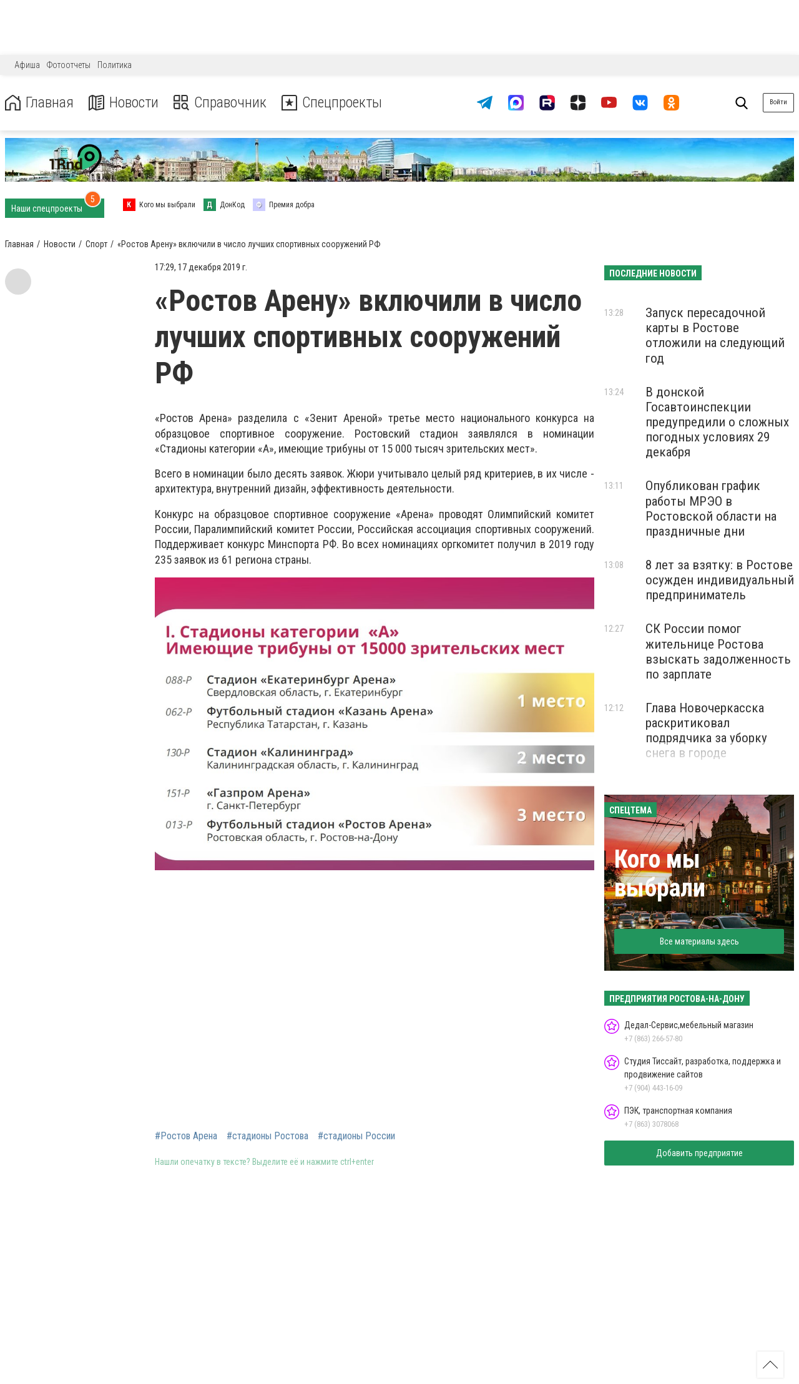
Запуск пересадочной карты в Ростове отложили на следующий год (715, 335)
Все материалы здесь (699, 941)
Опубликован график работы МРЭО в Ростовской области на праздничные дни (711, 508)
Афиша (27, 65)
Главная (39, 102)
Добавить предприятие (699, 1153)
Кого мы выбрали (659, 874)
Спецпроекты (333, 102)
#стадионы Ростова (267, 1136)
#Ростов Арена (186, 1136)
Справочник (220, 102)
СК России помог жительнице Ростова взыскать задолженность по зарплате (718, 651)
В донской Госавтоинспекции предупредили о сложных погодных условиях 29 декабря (717, 422)
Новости (124, 102)
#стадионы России (356, 1136)
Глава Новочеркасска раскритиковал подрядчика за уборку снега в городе (706, 730)
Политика (114, 65)
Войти (778, 102)
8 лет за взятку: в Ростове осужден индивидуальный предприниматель (719, 579)
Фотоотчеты (69, 65)
